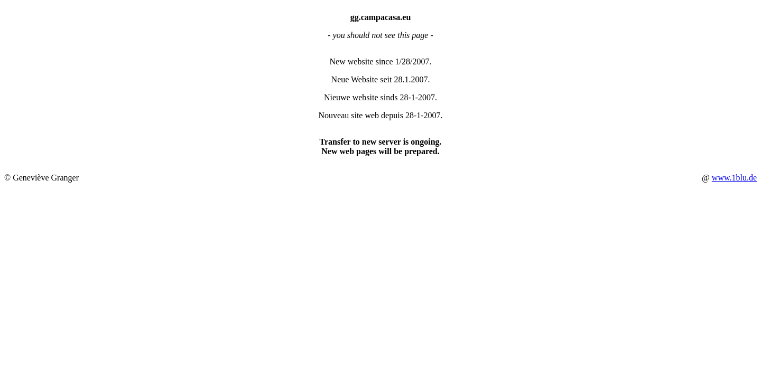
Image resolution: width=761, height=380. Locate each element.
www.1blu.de (734, 177)
